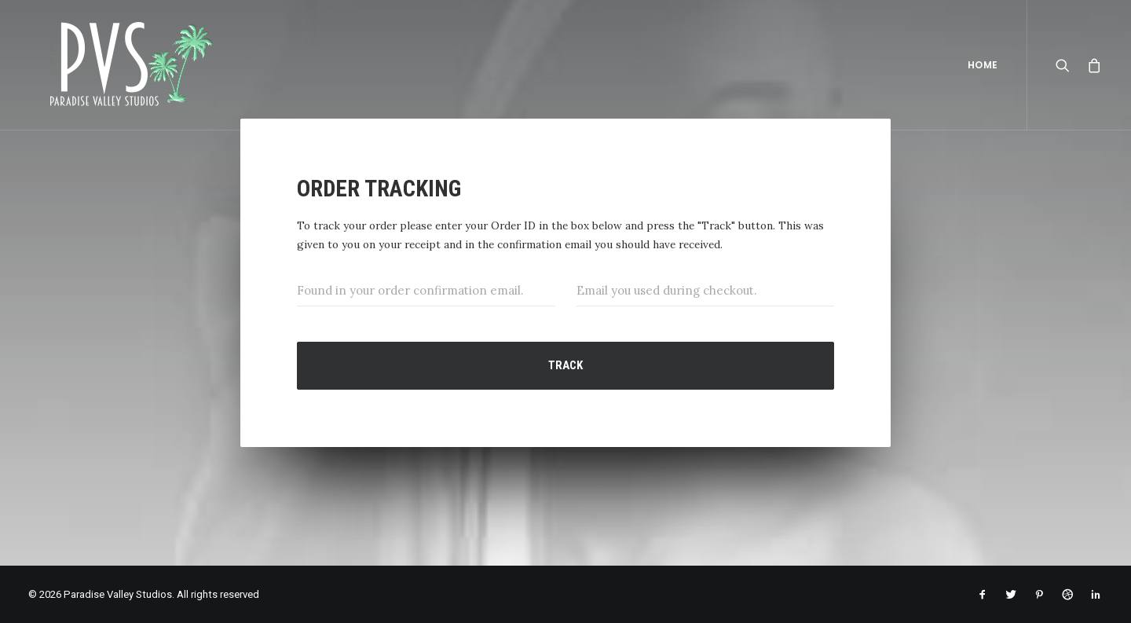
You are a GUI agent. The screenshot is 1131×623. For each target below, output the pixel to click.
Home (983, 64)
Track (565, 365)
